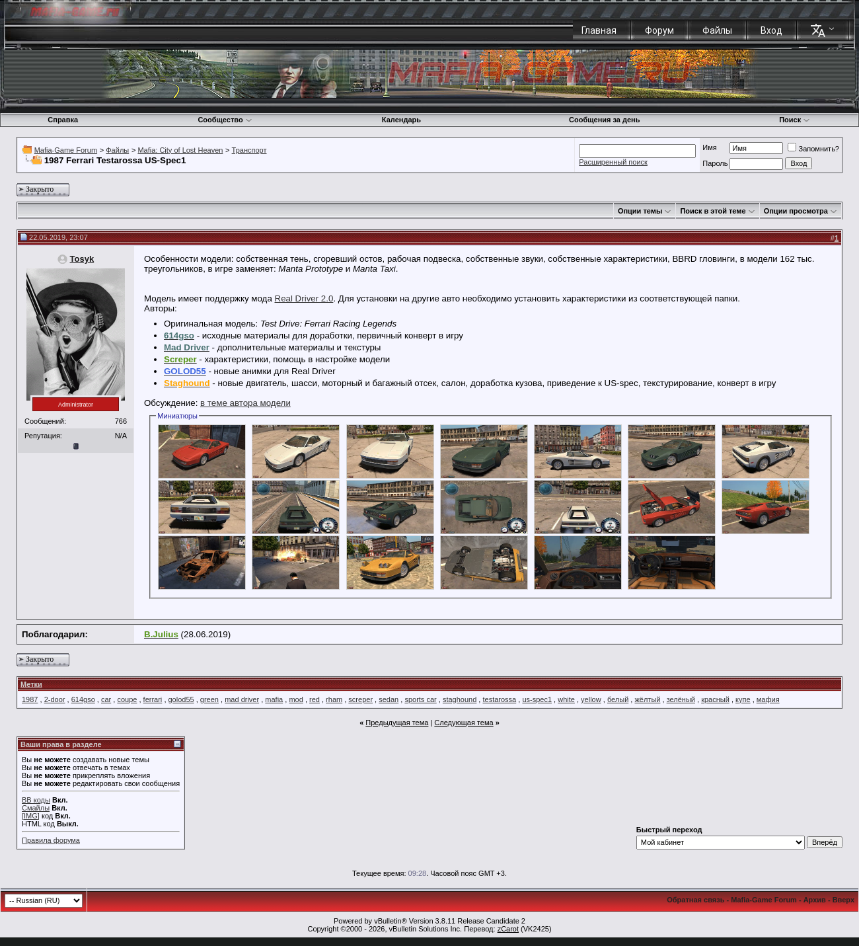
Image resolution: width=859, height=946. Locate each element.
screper (360, 699)
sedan (388, 699)
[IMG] (31, 816)
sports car (420, 699)
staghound (459, 699)
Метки (31, 684)
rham (334, 699)
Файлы (717, 30)
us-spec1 (537, 699)
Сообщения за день (604, 120)
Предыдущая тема (396, 723)
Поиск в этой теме (712, 211)
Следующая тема (463, 723)
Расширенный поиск (613, 162)
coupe (127, 699)
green (209, 699)
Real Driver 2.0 (304, 298)
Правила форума (51, 840)
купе (743, 699)
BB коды (36, 800)
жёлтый (647, 699)
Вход (771, 30)
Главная (598, 30)
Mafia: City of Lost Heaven (180, 150)
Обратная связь (695, 900)
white (566, 699)
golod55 (181, 699)
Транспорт (249, 150)
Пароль (715, 163)
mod (296, 699)
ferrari (153, 699)
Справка (63, 120)
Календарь (401, 120)
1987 (30, 699)
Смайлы (36, 808)
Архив (814, 900)
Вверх (843, 900)
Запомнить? (813, 149)
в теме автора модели (245, 403)
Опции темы (640, 211)
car (106, 699)
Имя (709, 147)
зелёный (681, 699)
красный (715, 699)
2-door (54, 699)
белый (617, 699)
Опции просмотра (796, 211)
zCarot (508, 929)
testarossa (499, 699)
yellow (591, 699)
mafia (274, 699)
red (314, 699)
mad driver (242, 699)
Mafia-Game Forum (65, 150)
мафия (768, 699)
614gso (83, 699)
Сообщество (225, 120)
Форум (659, 30)
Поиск (794, 120)
